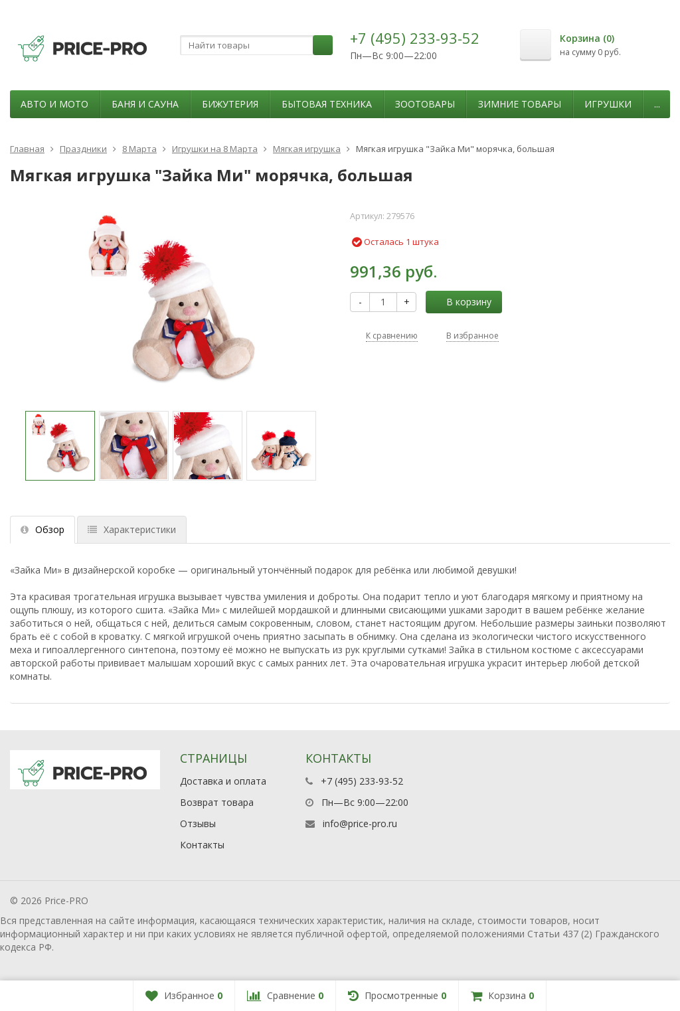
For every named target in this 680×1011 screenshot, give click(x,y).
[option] (60, 446)
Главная (27, 149)
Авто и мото (54, 104)
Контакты (202, 844)
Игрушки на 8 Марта (215, 149)
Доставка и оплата (223, 781)
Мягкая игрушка (307, 149)
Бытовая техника (327, 104)
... (657, 104)
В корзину (461, 301)
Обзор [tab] (42, 529)
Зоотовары (425, 104)
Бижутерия (230, 104)
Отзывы (198, 823)
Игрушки (608, 104)
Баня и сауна (145, 104)
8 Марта (139, 149)
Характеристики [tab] (132, 529)
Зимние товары (519, 104)
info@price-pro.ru (360, 823)
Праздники (83, 149)
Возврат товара (217, 802)
